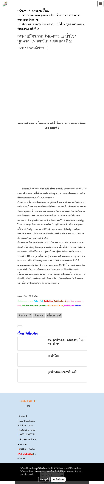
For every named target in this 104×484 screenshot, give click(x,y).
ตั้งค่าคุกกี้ (44, 479)
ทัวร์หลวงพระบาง (25, 301)
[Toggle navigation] (100, 4)
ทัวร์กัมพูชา (69, 305)
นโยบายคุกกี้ (28, 474)
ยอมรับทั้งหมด (58, 479)
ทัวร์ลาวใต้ (38, 301)
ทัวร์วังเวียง (48, 301)
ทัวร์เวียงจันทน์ (59, 301)
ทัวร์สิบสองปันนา (55, 305)
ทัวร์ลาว (77, 305)
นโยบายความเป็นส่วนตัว (72, 471)
